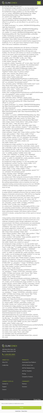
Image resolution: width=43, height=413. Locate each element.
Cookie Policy (18, 411)
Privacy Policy (24, 411)
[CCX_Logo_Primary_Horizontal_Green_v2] (9, 2)
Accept (21, 407)
